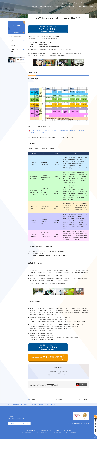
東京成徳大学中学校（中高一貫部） (64, 437)
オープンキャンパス (14, 32)
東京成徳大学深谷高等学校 (26, 439)
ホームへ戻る (32, 399)
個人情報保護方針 (76, 430)
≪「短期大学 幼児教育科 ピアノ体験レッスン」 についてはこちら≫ (49, 255)
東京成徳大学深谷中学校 (42, 439)
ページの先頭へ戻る (83, 399)
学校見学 (11, 41)
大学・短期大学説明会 (15, 36)
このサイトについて (65, 430)
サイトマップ (86, 430)
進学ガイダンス (13, 45)
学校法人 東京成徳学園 (30, 437)
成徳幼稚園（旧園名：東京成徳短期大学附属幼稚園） (65, 439)
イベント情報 (16, 25)
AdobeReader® (51, 384)
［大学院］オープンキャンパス (15, 51)
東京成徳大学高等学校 (46, 437)
